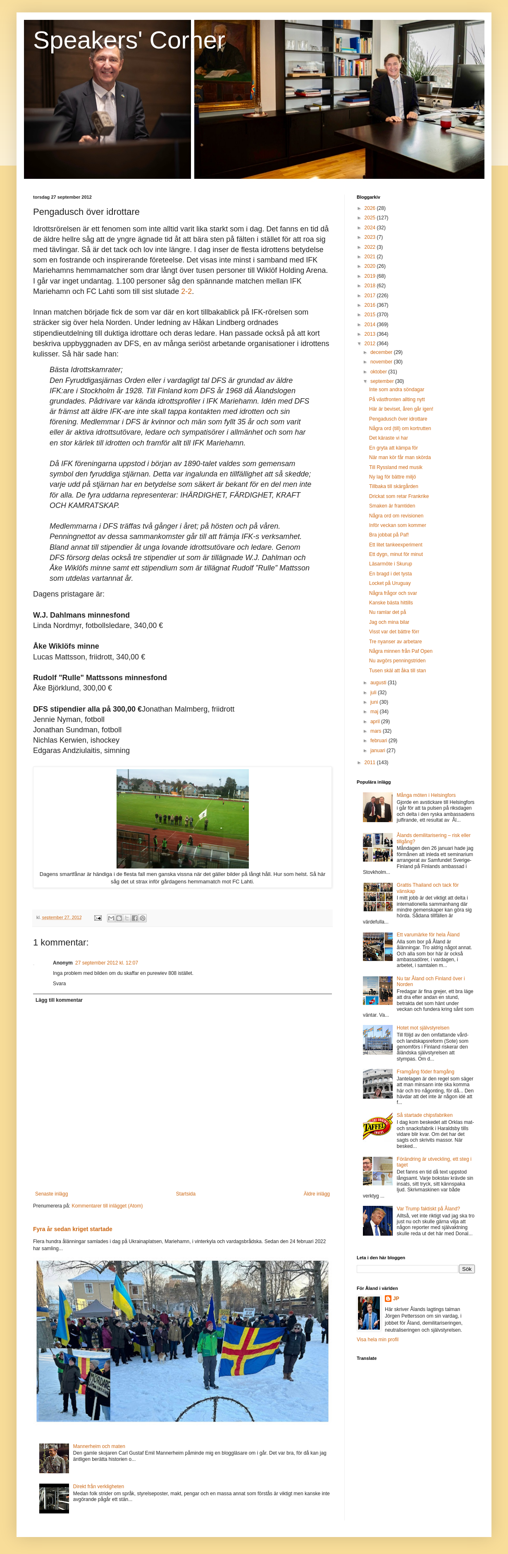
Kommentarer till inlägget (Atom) (107, 1206)
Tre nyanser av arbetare (395, 642)
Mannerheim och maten (99, 1446)
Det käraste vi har (388, 438)
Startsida (186, 1194)
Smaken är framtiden (392, 506)
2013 (371, 334)
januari (378, 750)
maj (375, 711)
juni (374, 702)
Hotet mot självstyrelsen (423, 1028)
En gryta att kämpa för (393, 448)
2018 (371, 286)
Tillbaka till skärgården (393, 486)
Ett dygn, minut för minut (396, 554)
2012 (371, 343)
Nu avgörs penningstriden (397, 661)
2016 (371, 305)
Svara (59, 983)
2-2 (186, 291)
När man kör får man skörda (400, 457)
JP (396, 1298)
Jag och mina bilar (389, 622)
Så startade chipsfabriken (425, 1115)
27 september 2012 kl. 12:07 (106, 963)
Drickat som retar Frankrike (399, 496)
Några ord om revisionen (396, 516)
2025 (371, 218)
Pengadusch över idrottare (398, 419)
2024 (371, 228)
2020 (371, 266)
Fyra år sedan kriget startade (72, 1229)
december (382, 352)
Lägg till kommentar (59, 1000)
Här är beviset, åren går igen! (401, 409)
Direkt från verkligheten (98, 1486)
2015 (371, 315)
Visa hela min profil (377, 1339)
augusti (379, 683)
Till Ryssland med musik (395, 467)
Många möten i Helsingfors (426, 795)
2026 (371, 208)
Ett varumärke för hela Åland (428, 935)
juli (374, 692)
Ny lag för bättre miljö (392, 477)
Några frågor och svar (393, 593)
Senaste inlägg (51, 1194)
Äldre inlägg (317, 1194)
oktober (379, 372)
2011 (371, 762)
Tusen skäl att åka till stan (397, 671)
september (382, 381)
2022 (371, 247)
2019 (371, 276)
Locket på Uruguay (390, 583)
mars (376, 731)
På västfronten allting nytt (397, 399)
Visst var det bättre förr (394, 632)
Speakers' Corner (129, 40)
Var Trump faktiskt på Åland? (428, 1209)
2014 (371, 324)
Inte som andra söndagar (396, 389)
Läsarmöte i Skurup (390, 564)
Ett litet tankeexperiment (395, 545)
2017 (371, 295)
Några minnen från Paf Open (400, 651)
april (375, 721)
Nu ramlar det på (387, 612)
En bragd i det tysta (390, 574)
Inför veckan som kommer (397, 525)
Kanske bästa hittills (391, 603)
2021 (371, 257)
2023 (371, 237)
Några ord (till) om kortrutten (400, 428)
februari (379, 740)
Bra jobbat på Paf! (389, 535)
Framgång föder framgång (425, 1072)
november (382, 362)
